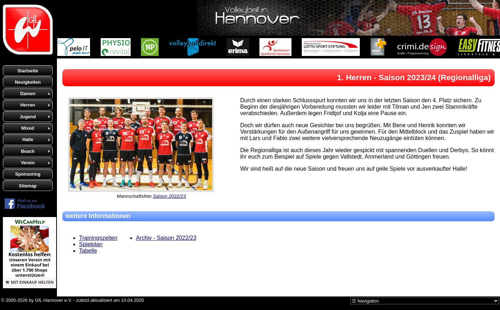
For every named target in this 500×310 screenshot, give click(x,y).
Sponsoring (27, 174)
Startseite (27, 70)
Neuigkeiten (28, 82)
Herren (27, 105)
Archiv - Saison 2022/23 (166, 238)
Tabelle (88, 251)
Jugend (28, 116)
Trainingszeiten (98, 238)
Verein (28, 162)
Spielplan (90, 244)
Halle (27, 139)
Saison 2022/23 (169, 196)
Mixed (27, 128)
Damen (28, 93)
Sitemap (28, 185)
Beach (28, 151)
